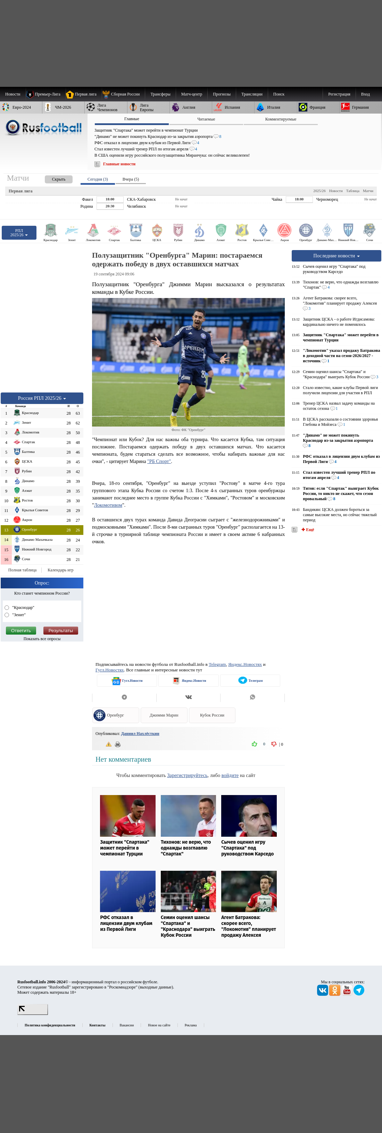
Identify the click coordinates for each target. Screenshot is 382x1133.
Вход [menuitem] (365, 94)
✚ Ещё (307, 529)
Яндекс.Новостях (245, 664)
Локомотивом (108, 505)
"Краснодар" (22, 607)
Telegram (217, 664)
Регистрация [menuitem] (339, 94)
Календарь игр (60, 570)
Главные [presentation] (131, 118)
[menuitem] (123, 94)
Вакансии (127, 1025)
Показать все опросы (42, 638)
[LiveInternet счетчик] (32, 1013)
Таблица (352, 191)
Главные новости (119, 164)
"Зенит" (18, 614)
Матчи (368, 191)
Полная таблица (22, 570)
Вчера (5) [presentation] (131, 179)
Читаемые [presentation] (206, 119)
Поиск (278, 94)
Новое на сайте (159, 1025)
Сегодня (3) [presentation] (98, 179)
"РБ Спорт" (159, 461)
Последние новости (336, 255)
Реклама (191, 1025)
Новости (336, 191)
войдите (230, 775)
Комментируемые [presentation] (281, 119)
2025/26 (319, 191)
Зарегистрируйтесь (187, 775)
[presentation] (52, 178)
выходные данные (156, 987)
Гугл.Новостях (110, 669)
